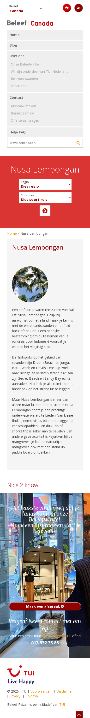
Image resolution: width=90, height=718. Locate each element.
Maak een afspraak (45, 606)
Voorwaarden (40, 691)
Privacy (14, 696)
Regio (25, 182)
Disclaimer (64, 691)
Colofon (31, 696)
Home (12, 233)
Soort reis (28, 195)
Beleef (13, 6)
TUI (62, 704)
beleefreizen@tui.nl (56, 636)
